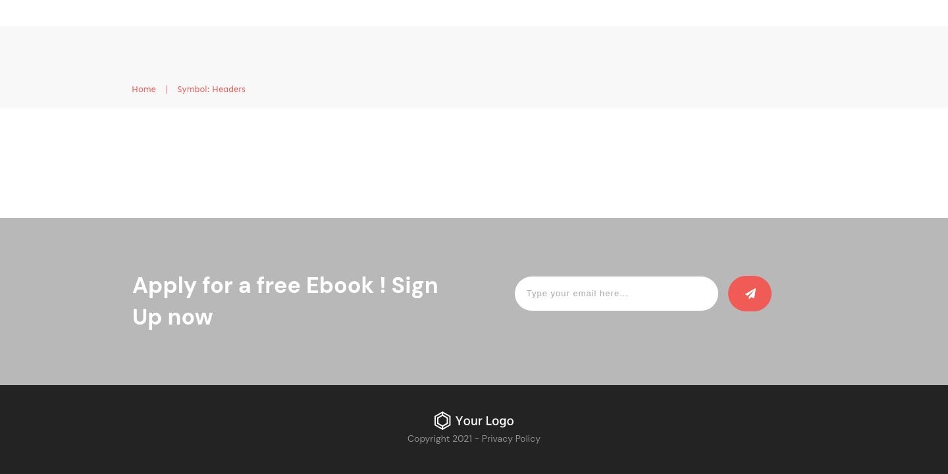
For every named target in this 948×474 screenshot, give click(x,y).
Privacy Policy (511, 438)
